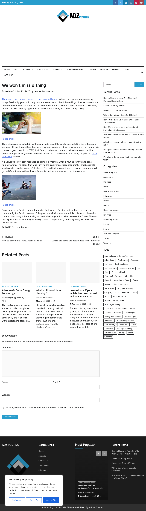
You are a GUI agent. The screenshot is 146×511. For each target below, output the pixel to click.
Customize (16, 500)
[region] (34, 490)
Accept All (51, 500)
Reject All (34, 500)
